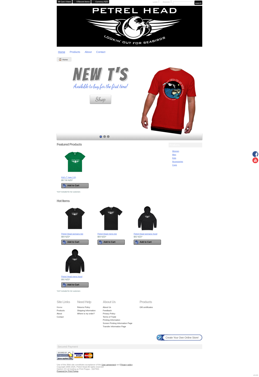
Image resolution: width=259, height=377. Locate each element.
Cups (174, 165)
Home (61, 51)
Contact (100, 51)
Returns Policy (83, 307)
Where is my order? (86, 314)
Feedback (107, 310)
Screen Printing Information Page (117, 323)
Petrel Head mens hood (71, 276)
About (88, 51)
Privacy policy (126, 365)
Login (155, 2)
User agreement (108, 365)
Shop (100, 99)
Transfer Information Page (114, 326)
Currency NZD (101, 2)
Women (175, 151)
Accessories (177, 161)
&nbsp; (75, 162)
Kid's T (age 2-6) (68, 177)
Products (75, 51)
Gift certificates (146, 307)
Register (166, 2)
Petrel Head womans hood (145, 234)
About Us (107, 307)
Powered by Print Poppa (67, 371)
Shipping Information (86, 310)
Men (174, 155)
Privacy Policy (109, 314)
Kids (174, 158)
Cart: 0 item (66, 2)
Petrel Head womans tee (72, 234)
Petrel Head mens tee (107, 234)
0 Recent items (83, 2)
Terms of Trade (109, 317)
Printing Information (111, 320)
